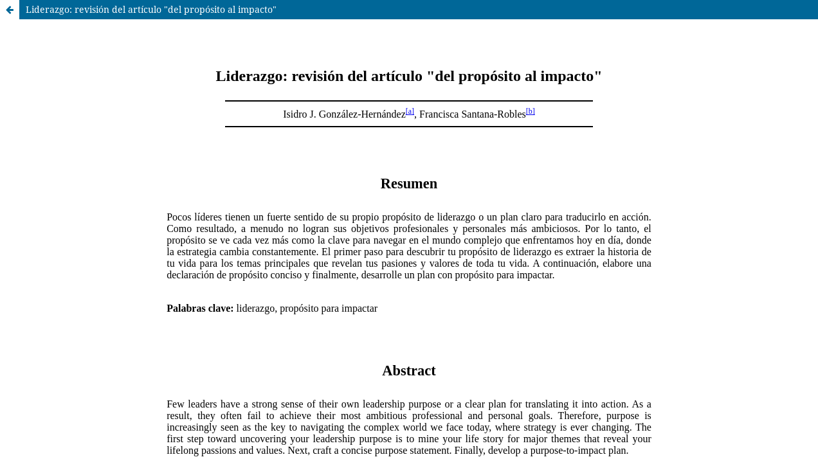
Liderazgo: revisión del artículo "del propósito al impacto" (151, 9)
